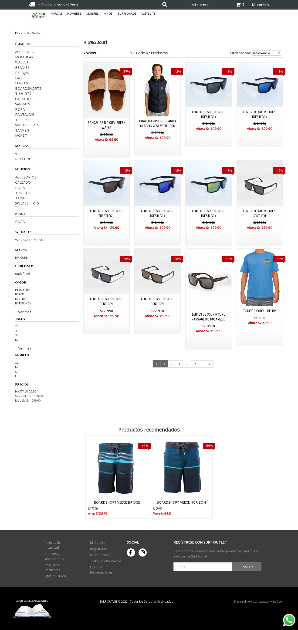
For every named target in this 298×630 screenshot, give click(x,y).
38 (16, 335)
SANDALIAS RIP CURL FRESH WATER (106, 125)
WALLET (22, 62)
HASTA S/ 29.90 (25, 391)
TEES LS (21, 119)
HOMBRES (74, 13)
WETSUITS (149, 13)
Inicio (18, 32)
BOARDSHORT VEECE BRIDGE (117, 502)
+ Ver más (23, 312)
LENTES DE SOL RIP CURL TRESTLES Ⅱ (208, 114)
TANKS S (22, 130)
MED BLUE (22, 299)
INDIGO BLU (23, 290)
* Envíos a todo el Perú (58, 4)
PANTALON (24, 114)
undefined (22, 273)
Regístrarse (98, 549)
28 (16, 326)
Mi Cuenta (97, 542)
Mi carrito (260, 4)
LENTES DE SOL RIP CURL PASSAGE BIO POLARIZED (208, 317)
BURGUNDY (23, 303)
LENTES (21, 83)
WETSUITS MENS (29, 239)
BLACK (19, 294)
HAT (18, 78)
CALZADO (23, 182)
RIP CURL (23, 158)
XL (16, 362)
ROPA (20, 109)
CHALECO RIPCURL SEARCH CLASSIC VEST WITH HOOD (157, 123)
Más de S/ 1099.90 (28, 400)
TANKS (20, 198)
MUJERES (92, 13)
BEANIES (22, 67)
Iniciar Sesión (100, 555)
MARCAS (56, 13)
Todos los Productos (106, 561)
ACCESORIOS (25, 51)
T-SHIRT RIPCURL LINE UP (259, 311)
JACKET (21, 135)
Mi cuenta (200, 4)
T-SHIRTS (23, 93)
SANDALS (22, 104)
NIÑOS (108, 13)
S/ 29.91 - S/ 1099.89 (29, 396)
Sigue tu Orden (55, 576)
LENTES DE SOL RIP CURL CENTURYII (259, 213)
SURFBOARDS (127, 13)
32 (16, 331)
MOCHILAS (24, 57)
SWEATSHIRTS (27, 124)
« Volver (89, 52)
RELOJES (22, 72)
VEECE (20, 153)
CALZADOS (24, 98)
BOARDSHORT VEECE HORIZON (181, 502)
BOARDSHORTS (28, 88)
